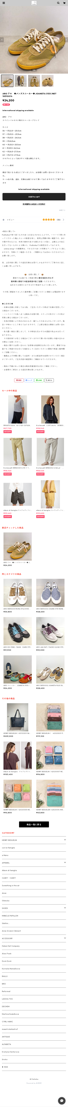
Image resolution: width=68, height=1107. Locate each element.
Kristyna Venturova (10, 1052)
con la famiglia (8, 848)
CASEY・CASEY (9, 878)
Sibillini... (6, 923)
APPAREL (6, 863)
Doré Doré (6, 961)
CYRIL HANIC (7, 1021)
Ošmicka (5, 901)
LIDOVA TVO (7, 999)
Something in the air (11, 885)
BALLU (5, 976)
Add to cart (34, 196)
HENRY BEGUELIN (9, 840)
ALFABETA (6, 1044)
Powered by (34, 1083)
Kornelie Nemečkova (11, 969)
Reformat (6, 991)
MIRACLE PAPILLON (10, 916)
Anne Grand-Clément (11, 931)
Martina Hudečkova (10, 1014)
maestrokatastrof (10, 1029)
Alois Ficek (6, 953)
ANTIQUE (6, 1037)
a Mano (5, 855)
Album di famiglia (9, 870)
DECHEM (6, 1006)
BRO (4, 984)
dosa (4, 893)
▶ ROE (5, 1067)
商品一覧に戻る (34, 824)
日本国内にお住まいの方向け (34, 204)
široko (5, 1059)
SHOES (5, 908)
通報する (62, 210)
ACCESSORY (7, 938)
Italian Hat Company (11, 946)
